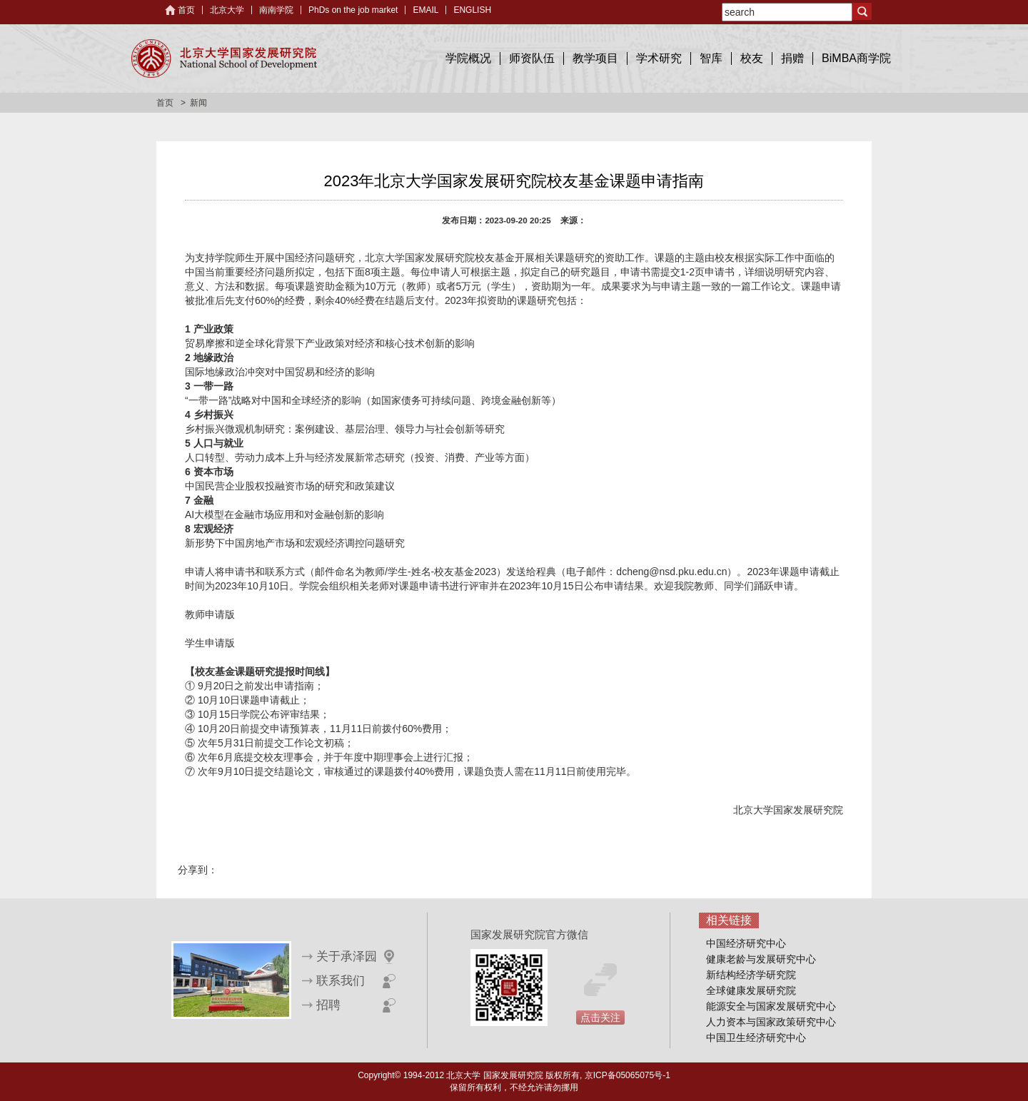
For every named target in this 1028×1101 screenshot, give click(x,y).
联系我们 (340, 981)
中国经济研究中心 (746, 943)
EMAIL (425, 10)
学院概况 (468, 58)
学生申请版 (210, 643)
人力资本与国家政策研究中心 (771, 1022)
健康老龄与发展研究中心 (761, 959)
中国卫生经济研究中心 (756, 1037)
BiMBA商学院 (856, 58)
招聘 (328, 1005)
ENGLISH (472, 10)
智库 (711, 58)
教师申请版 (210, 614)
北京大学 (227, 10)
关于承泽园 (346, 956)
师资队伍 (532, 58)
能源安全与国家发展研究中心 (771, 1006)
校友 (751, 58)
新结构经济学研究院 (751, 974)
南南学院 (276, 10)
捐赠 (792, 58)
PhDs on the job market (353, 10)
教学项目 (595, 58)
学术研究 (659, 58)
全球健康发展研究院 (751, 990)
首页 (186, 10)
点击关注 (600, 1017)
